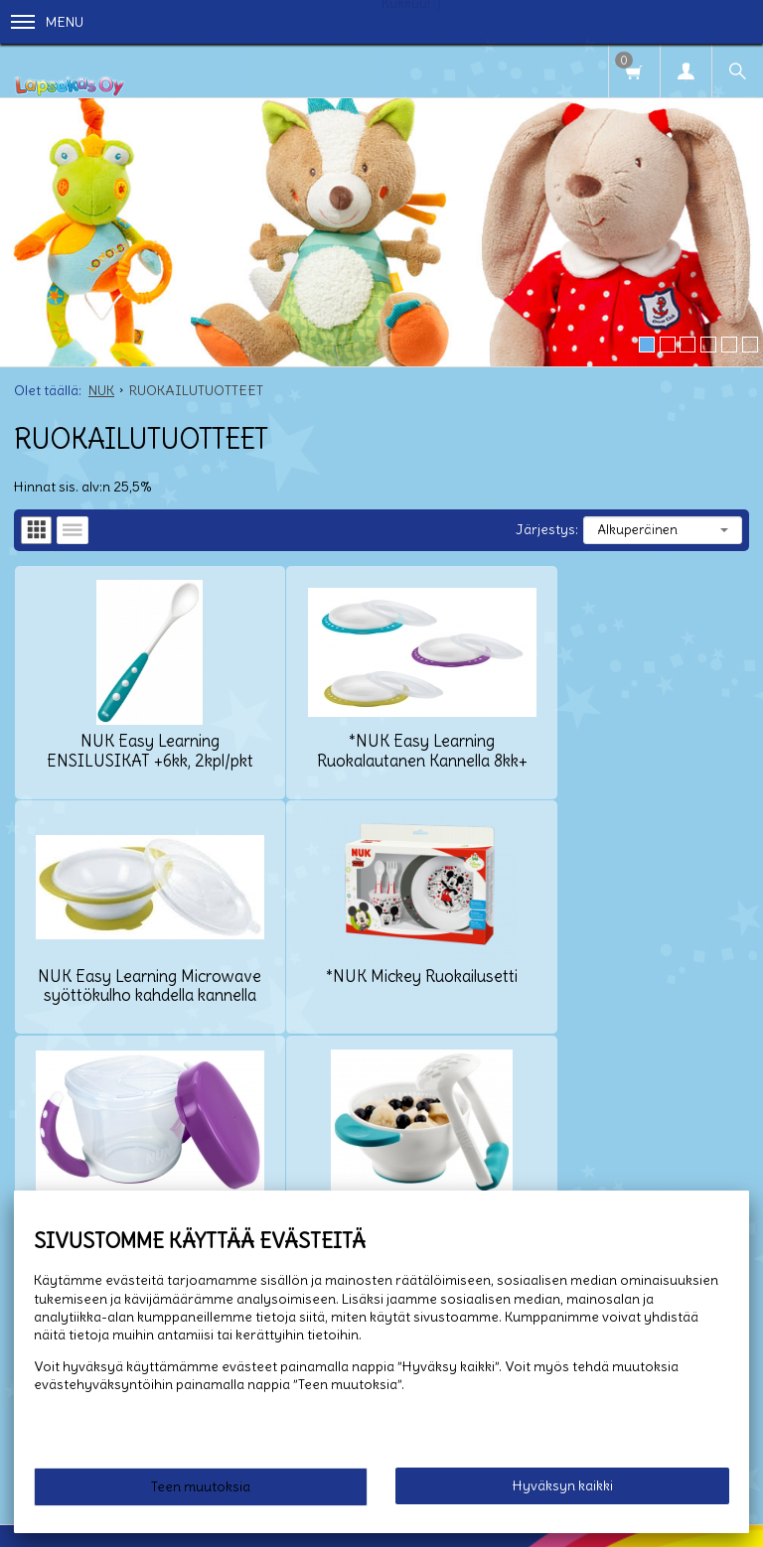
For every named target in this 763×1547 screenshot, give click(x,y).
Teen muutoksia (200, 1486)
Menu (47, 22)
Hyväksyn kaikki (563, 1485)
